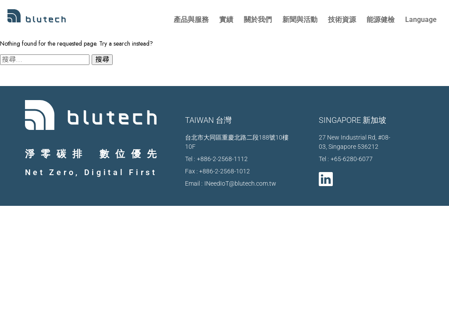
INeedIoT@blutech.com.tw (240, 183)
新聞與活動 (299, 19)
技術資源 (342, 19)
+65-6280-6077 (352, 158)
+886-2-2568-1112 (222, 158)
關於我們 (258, 19)
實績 (226, 19)
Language (421, 19)
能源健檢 (381, 19)
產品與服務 (191, 19)
